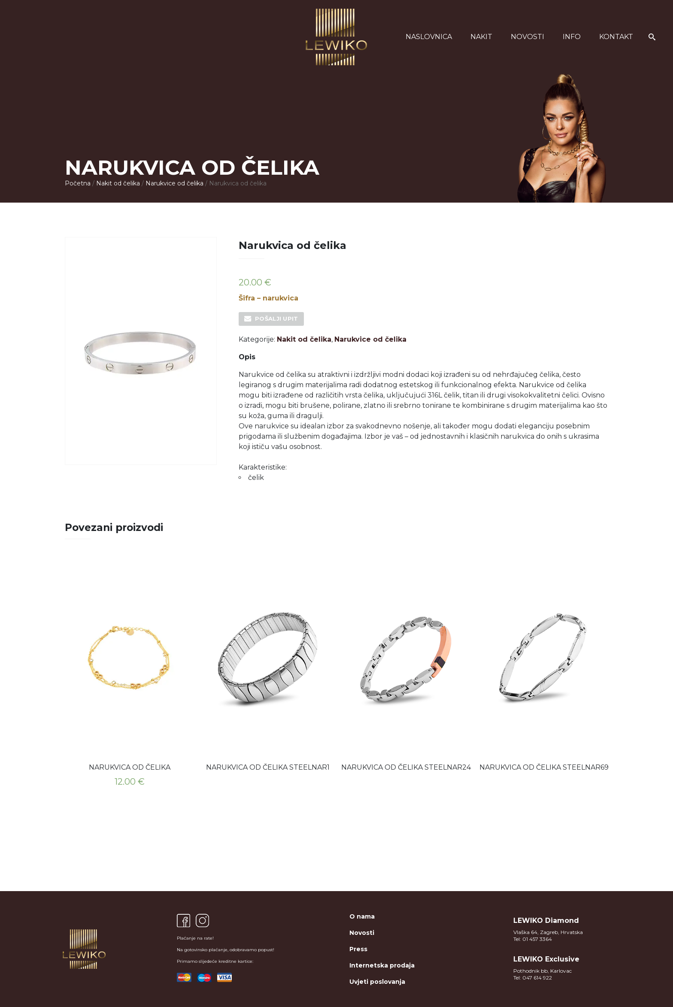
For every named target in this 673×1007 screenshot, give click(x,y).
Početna (78, 183)
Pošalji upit (276, 318)
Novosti (527, 37)
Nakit (481, 37)
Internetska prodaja (382, 965)
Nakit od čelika (118, 183)
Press (358, 949)
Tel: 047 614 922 (532, 977)
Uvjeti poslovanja (377, 982)
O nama (362, 916)
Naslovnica (429, 37)
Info (572, 37)
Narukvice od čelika (174, 183)
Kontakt (616, 37)
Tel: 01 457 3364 (532, 939)
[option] (130, 676)
